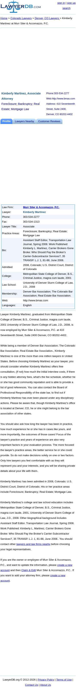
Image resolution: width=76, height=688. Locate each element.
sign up (71, 2)
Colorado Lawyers (21, 18)
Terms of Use (64, 679)
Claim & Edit (28, 570)
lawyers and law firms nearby (33, 544)
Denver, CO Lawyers (47, 18)
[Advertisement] (38, 59)
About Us (45, 684)
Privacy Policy (46, 679)
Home (3, 18)
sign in (61, 2)
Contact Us (31, 684)
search (66, 8)
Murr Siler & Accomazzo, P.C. (41, 207)
